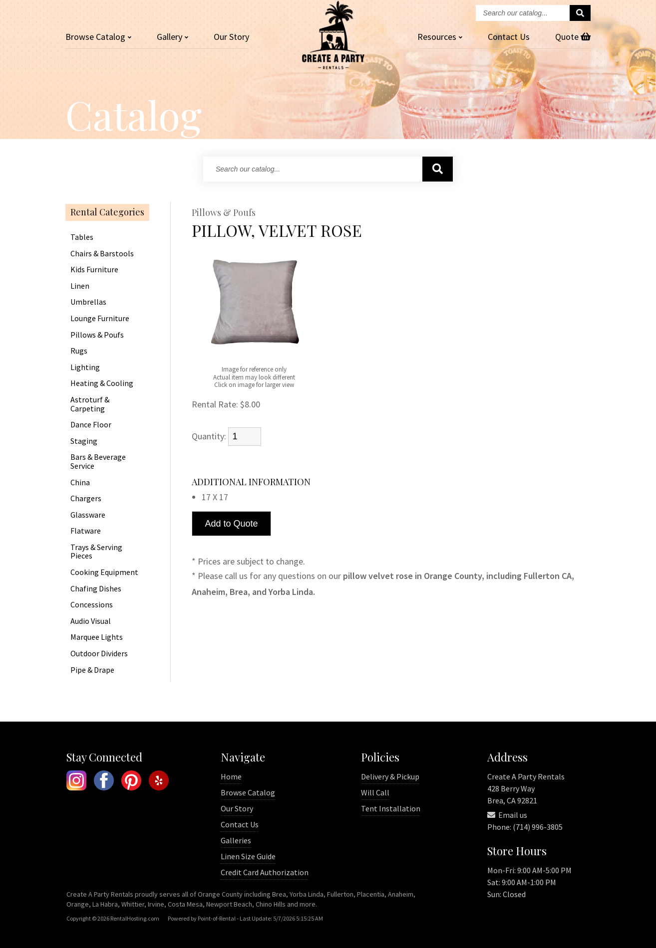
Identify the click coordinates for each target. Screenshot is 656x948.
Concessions (91, 604)
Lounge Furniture (99, 318)
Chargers (85, 498)
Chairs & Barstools (102, 253)
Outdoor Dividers (99, 653)
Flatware (85, 531)
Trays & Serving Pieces (96, 552)
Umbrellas (88, 302)
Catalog (98, 36)
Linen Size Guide (248, 856)
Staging (83, 441)
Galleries (236, 840)
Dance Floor (90, 424)
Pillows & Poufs (97, 335)
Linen (79, 286)
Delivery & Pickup (390, 776)
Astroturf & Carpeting (89, 404)
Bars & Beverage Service (98, 461)
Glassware (87, 515)
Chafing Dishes (95, 588)
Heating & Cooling (101, 383)
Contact (509, 36)
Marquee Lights (96, 637)
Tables (81, 237)
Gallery (172, 36)
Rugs (78, 351)
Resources (439, 36)
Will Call (375, 792)
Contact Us (240, 824)
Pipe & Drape (92, 670)
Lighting (85, 367)
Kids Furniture (94, 269)
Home (231, 776)
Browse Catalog (248, 792)
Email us (507, 815)
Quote (573, 36)
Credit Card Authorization (265, 872)
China (80, 482)
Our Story (231, 36)
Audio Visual (90, 621)
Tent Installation (390, 808)
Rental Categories (107, 212)
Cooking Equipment (104, 572)
